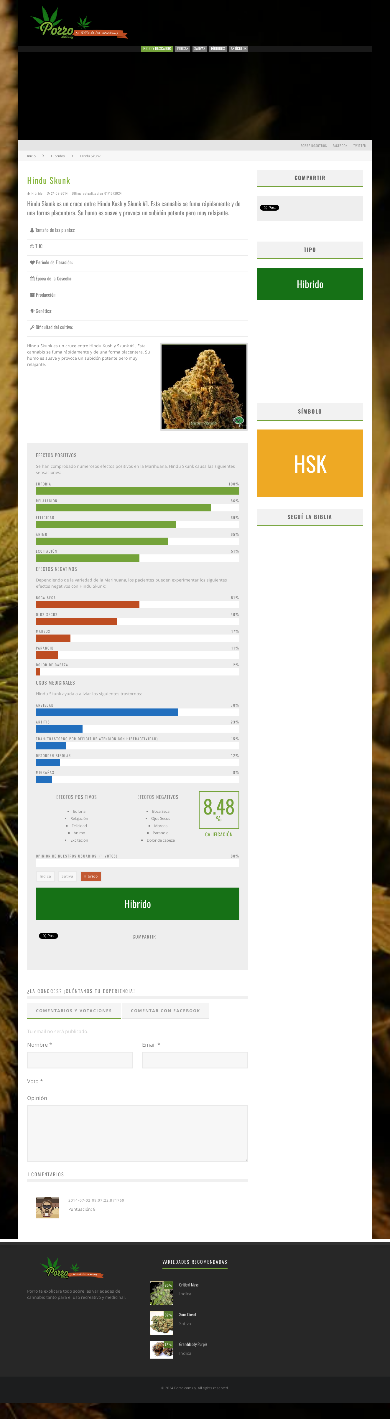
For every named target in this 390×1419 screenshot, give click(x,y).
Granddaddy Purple (193, 1360)
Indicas (176, 52)
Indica (45, 884)
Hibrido (37, 201)
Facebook (340, 153)
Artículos (266, 52)
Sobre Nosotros (314, 153)
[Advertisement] (195, 104)
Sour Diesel (187, 1330)
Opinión (37, 1105)
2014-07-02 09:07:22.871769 (96, 1216)
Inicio (31, 163)
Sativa (67, 884)
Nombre (39, 1052)
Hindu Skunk (48, 188)
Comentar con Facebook (165, 1018)
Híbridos (233, 52)
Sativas (203, 52)
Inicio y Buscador (134, 52)
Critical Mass (188, 1300)
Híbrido (91, 884)
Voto (35, 1089)
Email (151, 1052)
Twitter (359, 153)
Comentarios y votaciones (74, 1018)
